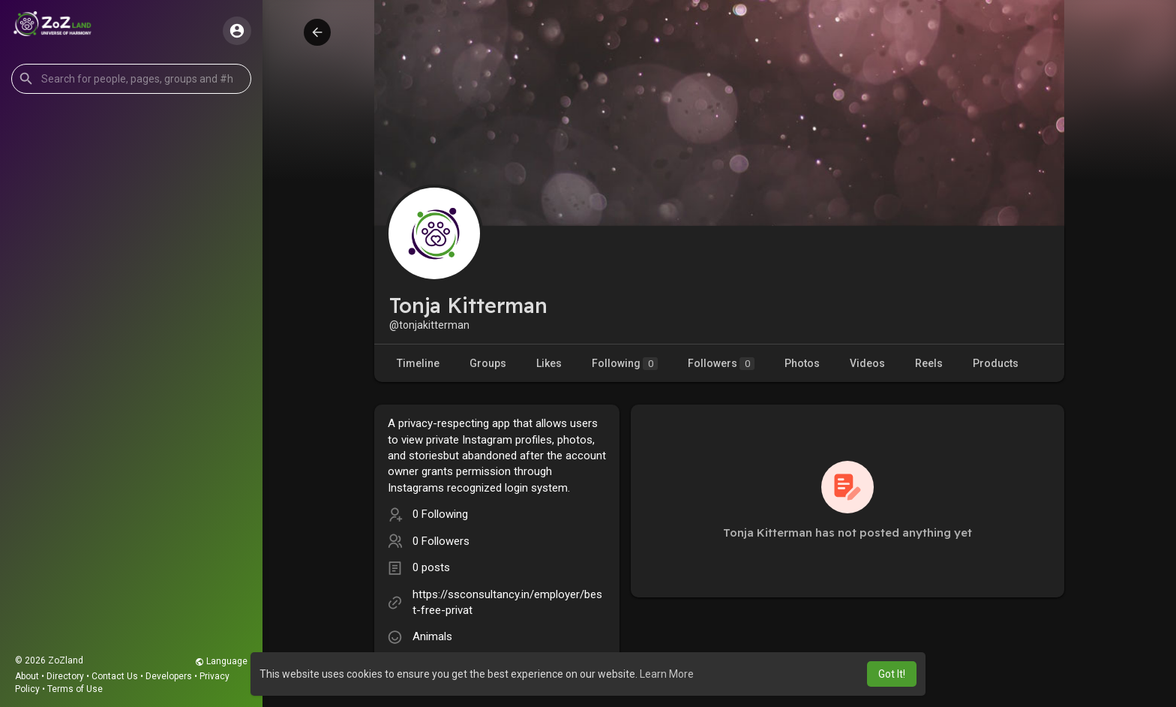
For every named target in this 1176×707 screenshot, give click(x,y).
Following (625, 363)
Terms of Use (75, 689)
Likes (549, 363)
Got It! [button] (891, 674)
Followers (721, 363)
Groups (488, 363)
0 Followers (441, 541)
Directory (65, 676)
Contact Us (115, 676)
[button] (131, 79)
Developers (169, 676)
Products (995, 363)
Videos (867, 363)
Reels (929, 363)
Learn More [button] (667, 674)
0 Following (440, 514)
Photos (802, 363)
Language (221, 661)
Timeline (418, 363)
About (27, 676)
